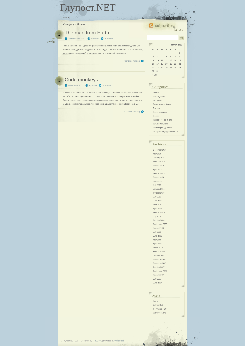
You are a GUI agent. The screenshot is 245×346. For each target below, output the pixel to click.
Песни (156, 116)
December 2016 (159, 150)
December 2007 (159, 259)
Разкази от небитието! (162, 120)
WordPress (119, 341)
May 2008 (157, 240)
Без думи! (157, 100)
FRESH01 (97, 341)
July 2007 (157, 279)
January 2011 (159, 189)
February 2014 (159, 162)
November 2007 (159, 263)
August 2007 (158, 275)
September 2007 (160, 271)
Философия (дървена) (162, 128)
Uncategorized (159, 96)
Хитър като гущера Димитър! (165, 132)
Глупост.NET (88, 7)
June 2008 (157, 236)
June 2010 (157, 201)
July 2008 (157, 232)
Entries (158, 305)
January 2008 (159, 255)
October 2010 (159, 193)
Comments (160, 309)
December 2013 (159, 165)
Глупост (156, 108)
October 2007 (159, 267)
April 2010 (157, 208)
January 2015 (159, 158)
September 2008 (160, 224)
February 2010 (159, 212)
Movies (110, 38)
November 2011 (159, 177)
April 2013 (157, 169)
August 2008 (158, 228)
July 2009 (157, 216)
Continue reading (132, 61)
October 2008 (159, 220)
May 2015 (157, 154)
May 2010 (157, 205)
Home (66, 17)
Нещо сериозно (160, 112)
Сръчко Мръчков (160, 124)
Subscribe (167, 27)
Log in (155, 301)
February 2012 (159, 173)
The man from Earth (87, 32)
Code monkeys (81, 79)
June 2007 (157, 283)
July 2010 (157, 197)
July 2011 (157, 185)
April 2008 (157, 244)
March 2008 (158, 248)
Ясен (96, 38)
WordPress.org (159, 313)
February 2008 (159, 251)
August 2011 (158, 181)
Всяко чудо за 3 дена (162, 104)
